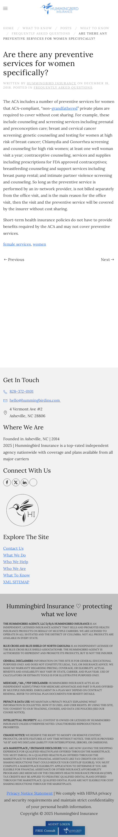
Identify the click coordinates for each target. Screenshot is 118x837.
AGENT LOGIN (59, 824)
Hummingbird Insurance (51, 83)
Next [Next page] (107, 259)
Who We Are (14, 568)
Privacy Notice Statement (30, 793)
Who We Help (15, 561)
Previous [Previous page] (14, 259)
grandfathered (64, 108)
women (39, 244)
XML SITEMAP (16, 582)
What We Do (14, 555)
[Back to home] (59, 8)
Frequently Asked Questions (63, 87)
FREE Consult (45, 831)
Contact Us (13, 548)
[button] (5, 8)
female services (17, 244)
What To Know (16, 575)
